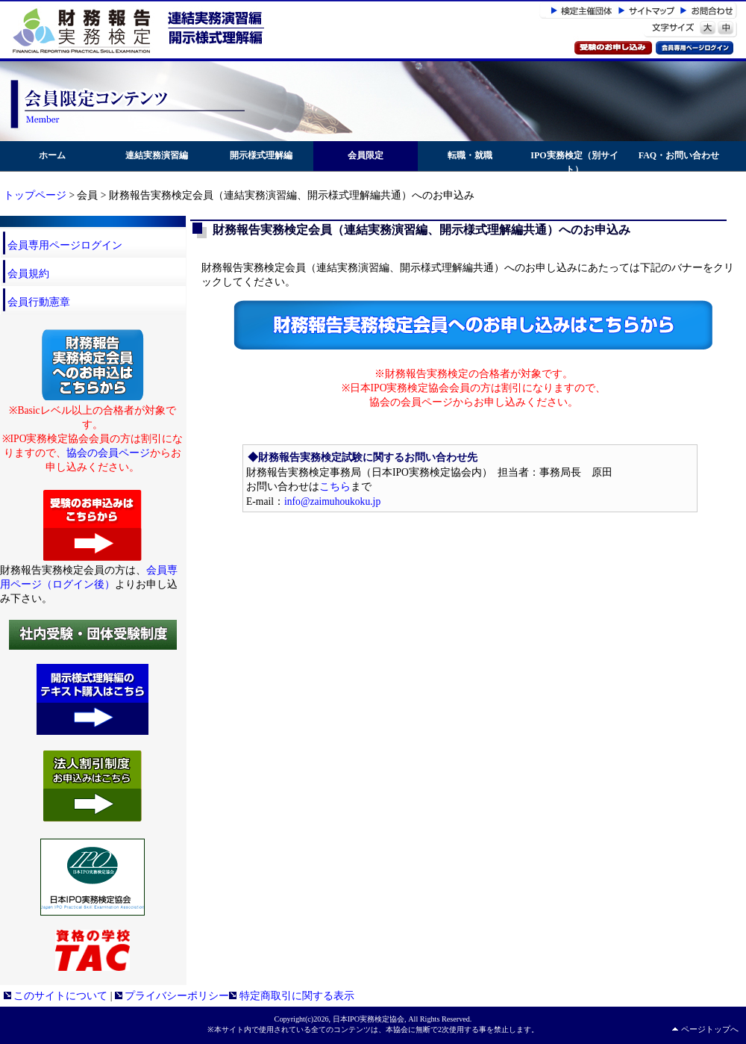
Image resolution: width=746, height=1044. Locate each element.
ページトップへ (710, 1029)
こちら (335, 486)
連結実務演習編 (156, 155)
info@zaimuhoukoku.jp (332, 501)
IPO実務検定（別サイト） (574, 162)
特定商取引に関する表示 (291, 995)
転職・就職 (470, 155)
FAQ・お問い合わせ (679, 155)
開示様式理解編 (261, 155)
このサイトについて (55, 995)
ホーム (52, 155)
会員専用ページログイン (64, 245)
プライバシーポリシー (172, 995)
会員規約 (28, 273)
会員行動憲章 (38, 302)
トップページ (35, 195)
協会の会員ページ (108, 453)
